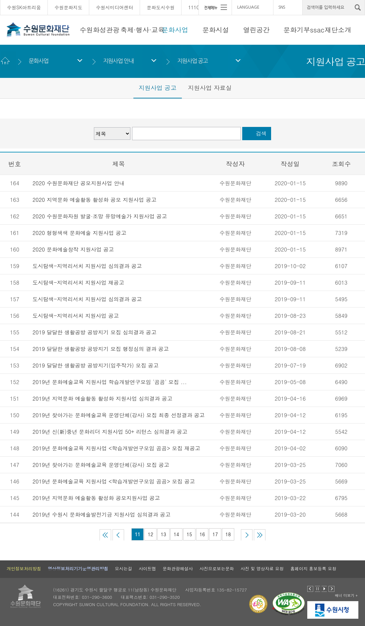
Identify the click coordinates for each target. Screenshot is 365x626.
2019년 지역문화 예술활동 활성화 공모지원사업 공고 (96, 498)
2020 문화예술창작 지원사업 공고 (73, 249)
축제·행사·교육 (142, 29)
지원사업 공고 (192, 61)
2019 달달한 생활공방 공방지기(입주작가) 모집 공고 (96, 365)
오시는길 (123, 568)
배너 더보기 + (346, 595)
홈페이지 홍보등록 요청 (313, 568)
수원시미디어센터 (114, 7)
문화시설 (215, 29)
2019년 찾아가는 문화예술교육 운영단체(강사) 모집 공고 (101, 465)
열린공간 (256, 29)
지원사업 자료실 (210, 88)
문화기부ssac (303, 29)
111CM (195, 7)
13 (163, 534)
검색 (261, 133)
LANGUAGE (248, 7)
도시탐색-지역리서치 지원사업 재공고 (78, 282)
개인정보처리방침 (24, 568)
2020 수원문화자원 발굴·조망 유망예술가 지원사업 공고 (100, 216)
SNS (281, 7)
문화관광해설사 (178, 568)
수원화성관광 (99, 29)
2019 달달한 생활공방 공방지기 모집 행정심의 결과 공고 (101, 349)
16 (202, 534)
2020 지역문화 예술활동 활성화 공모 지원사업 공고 (94, 199)
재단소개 (338, 29)
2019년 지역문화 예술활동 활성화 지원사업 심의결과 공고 (102, 398)
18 (228, 534)
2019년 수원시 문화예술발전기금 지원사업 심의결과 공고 (102, 514)
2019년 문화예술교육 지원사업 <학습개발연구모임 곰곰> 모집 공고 (114, 481)
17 (215, 534)
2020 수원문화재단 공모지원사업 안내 (79, 183)
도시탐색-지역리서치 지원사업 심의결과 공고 (87, 266)
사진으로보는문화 (216, 568)
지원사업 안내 (118, 61)
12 (150, 534)
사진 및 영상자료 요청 (262, 568)
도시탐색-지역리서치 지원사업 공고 (76, 315)
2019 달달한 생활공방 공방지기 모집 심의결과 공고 (94, 332)
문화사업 (175, 29)
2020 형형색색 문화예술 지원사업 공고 (79, 233)
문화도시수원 (161, 7)
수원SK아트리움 (24, 7)
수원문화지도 (68, 7)
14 (176, 534)
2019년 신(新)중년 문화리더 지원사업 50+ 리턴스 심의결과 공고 (110, 431)
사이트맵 (147, 568)
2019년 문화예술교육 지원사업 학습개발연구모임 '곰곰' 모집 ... (110, 382)
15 (189, 534)
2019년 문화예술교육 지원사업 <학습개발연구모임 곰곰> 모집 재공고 (116, 448)
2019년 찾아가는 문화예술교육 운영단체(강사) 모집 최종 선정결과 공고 (119, 415)
